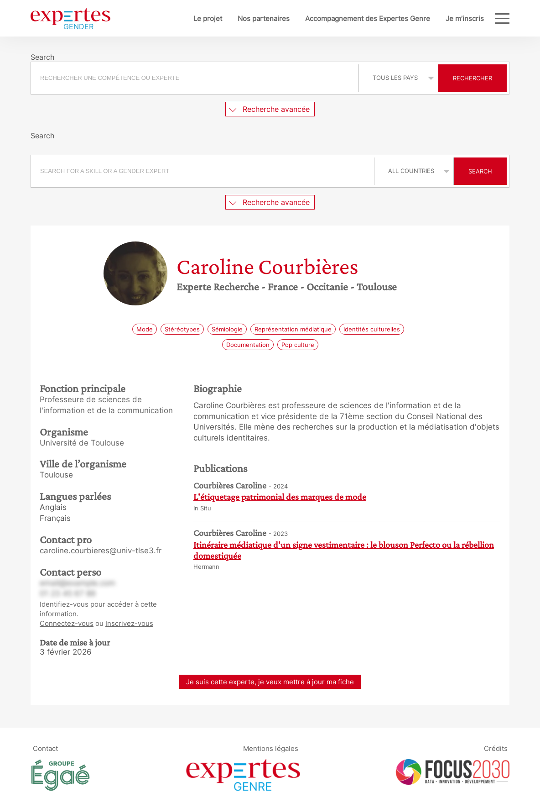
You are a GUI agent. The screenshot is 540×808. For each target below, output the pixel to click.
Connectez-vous (66, 623)
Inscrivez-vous (129, 623)
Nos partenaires (234, 18)
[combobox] (195, 78)
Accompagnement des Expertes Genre (337, 18)
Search (480, 171)
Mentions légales (270, 748)
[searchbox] (194, 78)
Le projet (177, 18)
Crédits (496, 748)
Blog (476, 18)
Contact (45, 748)
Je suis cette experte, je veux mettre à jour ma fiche (270, 681)
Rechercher (472, 78)
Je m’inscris (434, 18)
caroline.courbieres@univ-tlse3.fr (100, 550)
